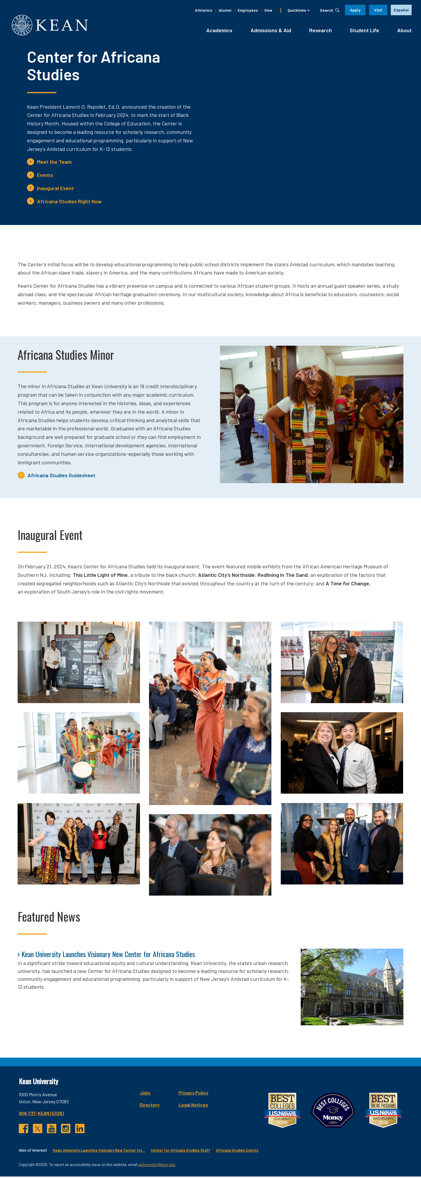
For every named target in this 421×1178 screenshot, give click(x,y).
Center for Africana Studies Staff (180, 1151)
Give (268, 10)
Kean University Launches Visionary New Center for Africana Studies (108, 955)
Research (320, 31)
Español (401, 9)
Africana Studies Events (237, 1151)
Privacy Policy (193, 1094)
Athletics (203, 10)
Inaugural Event (55, 189)
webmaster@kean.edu (156, 1165)
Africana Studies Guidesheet (61, 476)
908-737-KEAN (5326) (41, 1114)
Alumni (225, 10)
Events (45, 176)
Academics (219, 31)
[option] (401, 10)
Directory (150, 1106)
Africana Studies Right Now (69, 202)
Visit (378, 9)
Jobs (145, 1094)
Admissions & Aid (271, 31)
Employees (248, 10)
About (404, 31)
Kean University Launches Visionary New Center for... (99, 1151)
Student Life (364, 31)
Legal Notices (193, 1106)
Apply (355, 9)
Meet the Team (54, 163)
